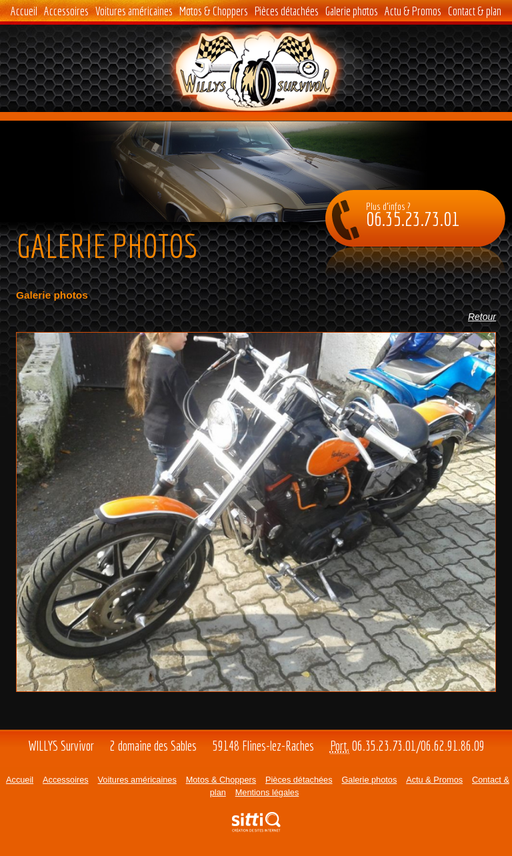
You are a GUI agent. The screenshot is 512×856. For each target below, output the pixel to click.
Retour (482, 316)
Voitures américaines (134, 11)
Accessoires (66, 11)
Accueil (24, 11)
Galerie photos (351, 11)
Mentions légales (267, 792)
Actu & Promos (413, 11)
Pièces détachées (287, 11)
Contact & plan (474, 11)
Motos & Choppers (213, 11)
